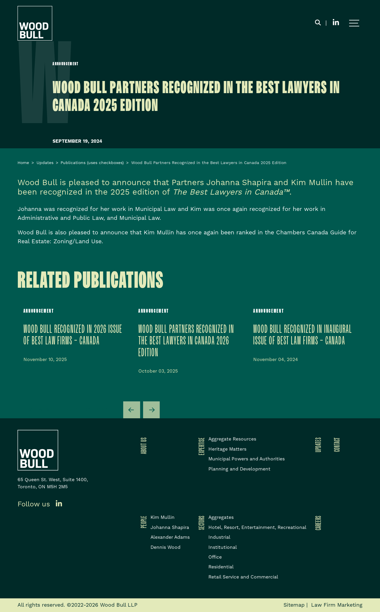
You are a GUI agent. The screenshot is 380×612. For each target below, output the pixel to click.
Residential (221, 567)
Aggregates (221, 517)
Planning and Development (239, 469)
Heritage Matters (227, 449)
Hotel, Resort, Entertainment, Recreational (257, 527)
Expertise (200, 446)
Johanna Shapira (170, 527)
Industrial (219, 537)
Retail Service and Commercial (243, 577)
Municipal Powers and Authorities (246, 459)
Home (23, 163)
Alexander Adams (170, 537)
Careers (317, 523)
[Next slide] (151, 409)
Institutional (222, 547)
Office (215, 557)
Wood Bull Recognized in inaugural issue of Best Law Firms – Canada (302, 335)
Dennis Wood (165, 547)
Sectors (200, 523)
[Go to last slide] (131, 409)
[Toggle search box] (318, 23)
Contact (336, 444)
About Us (142, 445)
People (142, 522)
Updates (45, 163)
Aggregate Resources (232, 439)
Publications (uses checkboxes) (92, 163)
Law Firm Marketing (336, 605)
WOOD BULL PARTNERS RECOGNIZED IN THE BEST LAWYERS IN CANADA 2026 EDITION (186, 341)
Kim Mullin (163, 517)
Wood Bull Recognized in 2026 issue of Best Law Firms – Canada (72, 335)
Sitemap (294, 605)
